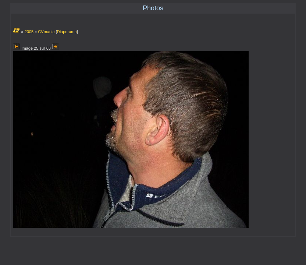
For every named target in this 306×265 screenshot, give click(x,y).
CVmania (46, 31)
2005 (29, 31)
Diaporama (67, 31)
